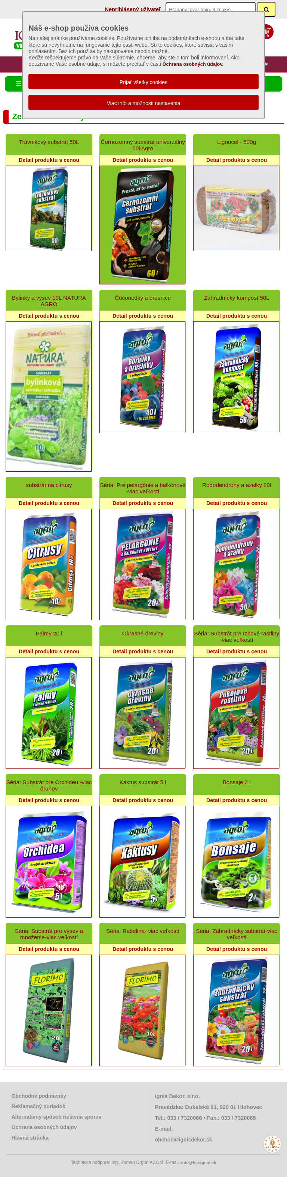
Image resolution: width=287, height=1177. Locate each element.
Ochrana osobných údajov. (193, 64)
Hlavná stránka (30, 1138)
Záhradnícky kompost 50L (236, 298)
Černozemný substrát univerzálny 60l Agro (143, 145)
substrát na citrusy (49, 485)
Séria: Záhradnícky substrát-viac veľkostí (236, 934)
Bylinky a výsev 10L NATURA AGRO (49, 301)
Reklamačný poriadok (38, 1106)
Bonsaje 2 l (237, 782)
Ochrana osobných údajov (44, 1127)
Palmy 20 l (49, 633)
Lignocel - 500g (236, 142)
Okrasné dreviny (143, 633)
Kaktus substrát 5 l (143, 782)
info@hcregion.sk (198, 1162)
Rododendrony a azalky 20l (236, 485)
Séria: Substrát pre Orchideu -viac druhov (49, 785)
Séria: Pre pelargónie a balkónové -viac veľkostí (143, 488)
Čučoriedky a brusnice (143, 298)
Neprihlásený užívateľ (133, 9)
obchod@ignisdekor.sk (183, 1140)
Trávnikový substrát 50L (49, 142)
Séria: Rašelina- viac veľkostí (142, 931)
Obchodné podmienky (39, 1096)
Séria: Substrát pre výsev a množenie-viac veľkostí (49, 934)
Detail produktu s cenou (49, 160)
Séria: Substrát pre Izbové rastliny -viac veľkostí (236, 636)
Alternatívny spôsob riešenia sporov (57, 1117)
